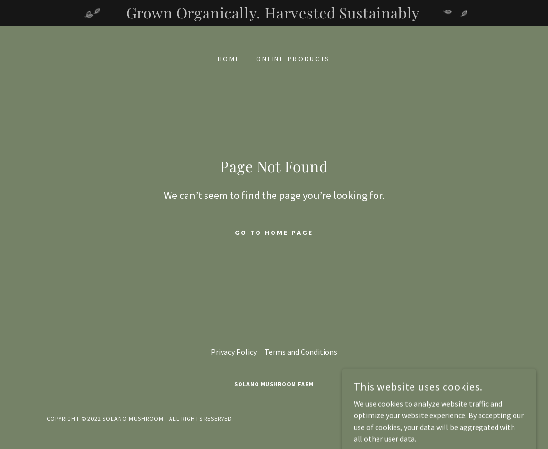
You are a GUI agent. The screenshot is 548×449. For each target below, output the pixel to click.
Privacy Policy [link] (234, 352)
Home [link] (229, 58)
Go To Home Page (274, 232)
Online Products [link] (293, 58)
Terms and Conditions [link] (300, 352)
